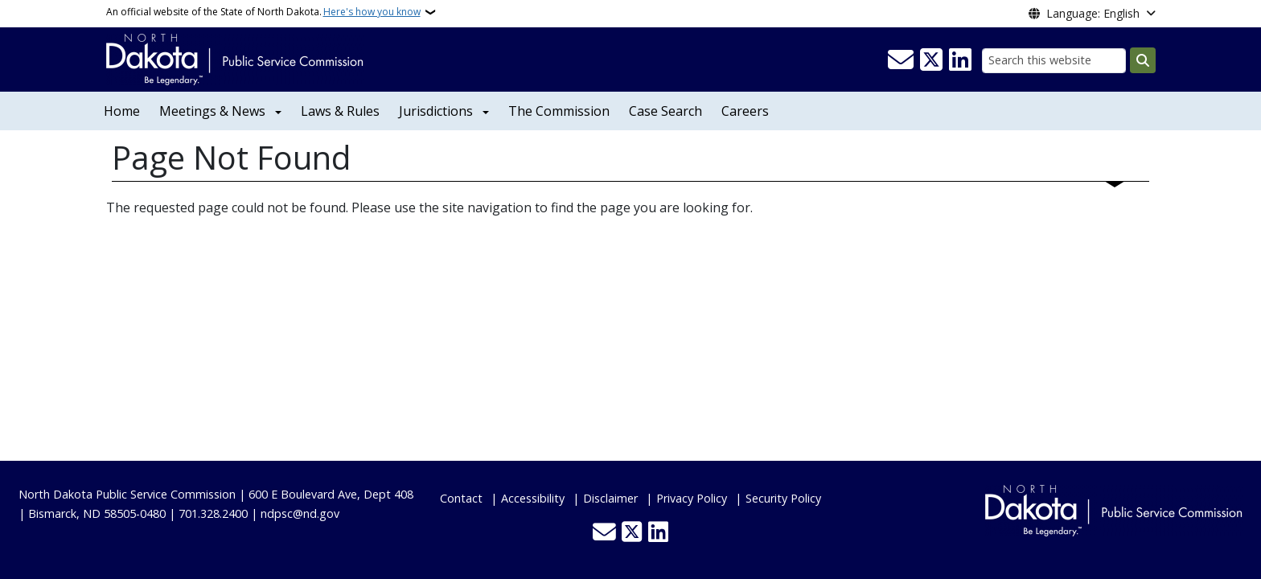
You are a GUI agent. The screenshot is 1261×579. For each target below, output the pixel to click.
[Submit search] (1143, 60)
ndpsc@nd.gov (300, 513)
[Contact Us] (901, 60)
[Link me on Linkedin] (960, 60)
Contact (461, 498)
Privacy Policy (691, 498)
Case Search (665, 111)
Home (122, 111)
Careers (745, 111)
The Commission (559, 111)
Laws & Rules (340, 111)
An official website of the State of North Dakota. (263, 12)
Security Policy (783, 498)
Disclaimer (610, 498)
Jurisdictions (436, 111)
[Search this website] (1054, 60)
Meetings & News (212, 111)
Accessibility (533, 498)
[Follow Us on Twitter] (931, 60)
